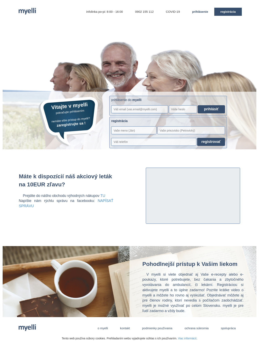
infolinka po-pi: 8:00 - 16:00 (104, 11)
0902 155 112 (144, 11)
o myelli (103, 328)
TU (102, 196)
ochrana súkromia (197, 328)
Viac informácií (187, 338)
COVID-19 (173, 11)
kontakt (125, 328)
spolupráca (228, 328)
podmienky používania (157, 328)
